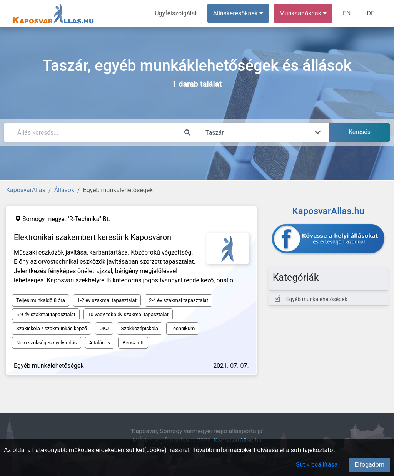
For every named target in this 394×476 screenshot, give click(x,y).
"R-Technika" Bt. (88, 219)
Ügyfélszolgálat (176, 13)
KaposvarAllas (25, 190)
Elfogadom (369, 464)
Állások (64, 190)
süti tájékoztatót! (314, 450)
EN (347, 13)
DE (370, 13)
